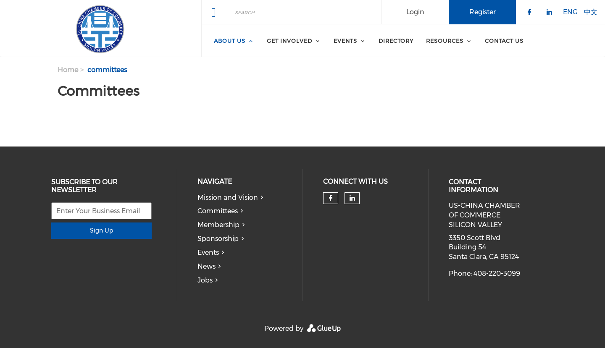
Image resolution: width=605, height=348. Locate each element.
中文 (590, 12)
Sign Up (101, 230)
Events (208, 252)
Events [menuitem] (345, 40)
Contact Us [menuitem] (504, 40)
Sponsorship (218, 239)
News (206, 266)
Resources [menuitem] (444, 40)
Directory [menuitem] (396, 40)
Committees (217, 211)
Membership (218, 225)
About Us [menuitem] (229, 40)
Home (68, 70)
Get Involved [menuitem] (289, 40)
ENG (570, 12)
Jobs (205, 280)
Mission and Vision (227, 197)
